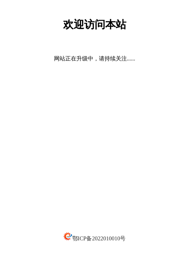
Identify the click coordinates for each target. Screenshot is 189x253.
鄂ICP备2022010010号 (99, 238)
